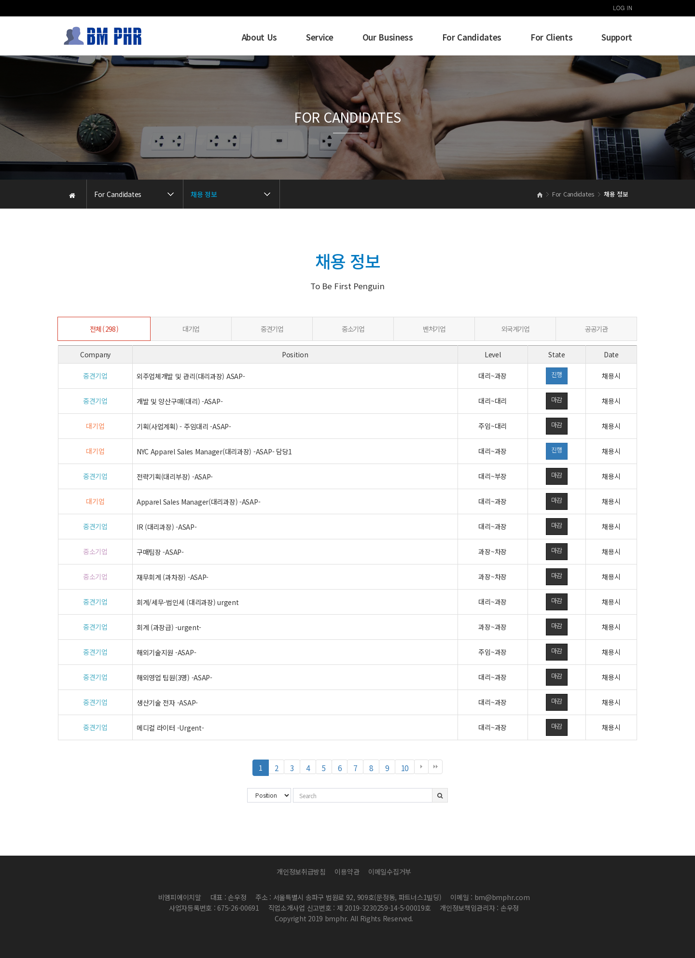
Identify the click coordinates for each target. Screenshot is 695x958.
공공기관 (596, 329)
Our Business (387, 37)
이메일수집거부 (389, 871)
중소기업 (353, 329)
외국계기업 (515, 329)
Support (616, 37)
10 (408, 768)
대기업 (190, 329)
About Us (259, 37)
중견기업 (272, 329)
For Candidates (471, 37)
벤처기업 (434, 329)
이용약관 (346, 871)
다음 (421, 767)
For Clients (551, 37)
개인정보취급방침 (301, 871)
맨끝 (435, 767)
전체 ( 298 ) (104, 329)
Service (320, 37)
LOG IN (622, 7)
